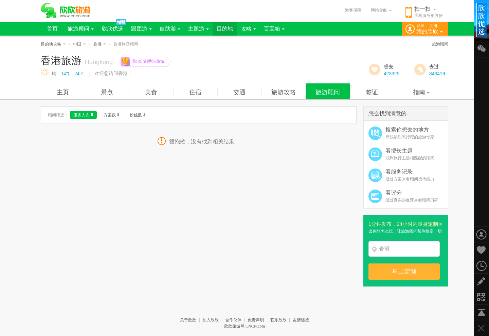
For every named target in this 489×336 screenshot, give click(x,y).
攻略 (248, 29)
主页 (63, 92)
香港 (99, 44)
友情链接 (301, 320)
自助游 (170, 29)
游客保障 (353, 10)
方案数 (112, 115)
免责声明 (256, 320)
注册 (433, 25)
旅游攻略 (283, 92)
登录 (420, 25)
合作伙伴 (233, 320)
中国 (79, 44)
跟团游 (141, 29)
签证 (372, 92)
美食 (151, 92)
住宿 (195, 92)
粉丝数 (138, 115)
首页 (52, 29)
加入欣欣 (210, 320)
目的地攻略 (53, 44)
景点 (107, 92)
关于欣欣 (188, 320)
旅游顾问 (81, 29)
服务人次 (83, 115)
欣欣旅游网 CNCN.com (244, 326)
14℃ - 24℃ (72, 73)
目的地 (225, 29)
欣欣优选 (112, 29)
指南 (421, 92)
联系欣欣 (278, 320)
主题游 (198, 29)
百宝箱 (274, 29)
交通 (239, 92)
